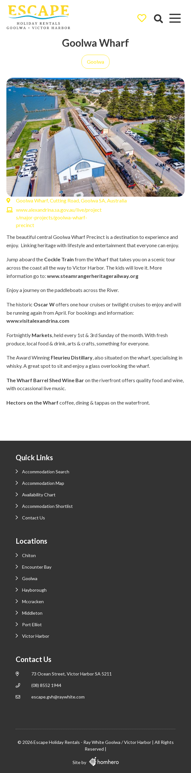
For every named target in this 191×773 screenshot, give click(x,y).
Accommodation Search (45, 471)
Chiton (29, 555)
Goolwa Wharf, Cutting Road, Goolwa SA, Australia (71, 200)
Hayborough (34, 590)
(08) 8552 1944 (46, 685)
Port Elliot (32, 624)
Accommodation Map (43, 483)
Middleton (32, 613)
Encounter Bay (36, 567)
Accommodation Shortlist (47, 506)
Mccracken (33, 601)
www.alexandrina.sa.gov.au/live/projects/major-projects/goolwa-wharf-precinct (59, 217)
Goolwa (95, 62)
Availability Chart (39, 494)
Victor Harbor (35, 636)
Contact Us (33, 517)
